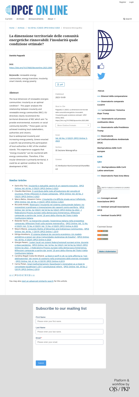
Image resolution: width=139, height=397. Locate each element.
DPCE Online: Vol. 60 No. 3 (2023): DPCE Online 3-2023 (49, 187)
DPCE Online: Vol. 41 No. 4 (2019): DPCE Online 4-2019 (40, 261)
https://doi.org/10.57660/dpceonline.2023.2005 (30, 67)
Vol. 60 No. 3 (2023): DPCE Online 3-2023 (44, 28)
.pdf (61, 84)
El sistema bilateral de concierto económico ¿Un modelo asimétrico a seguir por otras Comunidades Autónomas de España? (48, 235)
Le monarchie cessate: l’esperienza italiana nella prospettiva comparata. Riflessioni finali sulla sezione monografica (49, 222)
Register (122, 2)
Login (131, 2)
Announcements (36, 19)
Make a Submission (107, 251)
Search (127, 19)
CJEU (99, 162)
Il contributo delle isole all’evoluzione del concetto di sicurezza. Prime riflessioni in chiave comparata (47, 192)
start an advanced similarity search (38, 281)
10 (29, 275)
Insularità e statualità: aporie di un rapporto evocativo (53, 185)
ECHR (99, 156)
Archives (20, 19)
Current (8, 19)
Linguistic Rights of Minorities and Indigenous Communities (55, 229)
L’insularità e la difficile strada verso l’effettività (64, 199)
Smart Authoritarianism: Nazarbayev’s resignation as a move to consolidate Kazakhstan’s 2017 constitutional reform (50, 265)
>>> (99, 96)
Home (11, 28)
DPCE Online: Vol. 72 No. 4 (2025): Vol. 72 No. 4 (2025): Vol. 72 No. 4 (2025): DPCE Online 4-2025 (51, 224)
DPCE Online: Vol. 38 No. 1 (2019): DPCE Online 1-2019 (52, 230)
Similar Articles (18, 180)
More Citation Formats (66, 125)
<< (10, 275)
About (51, 19)
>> (34, 275)
